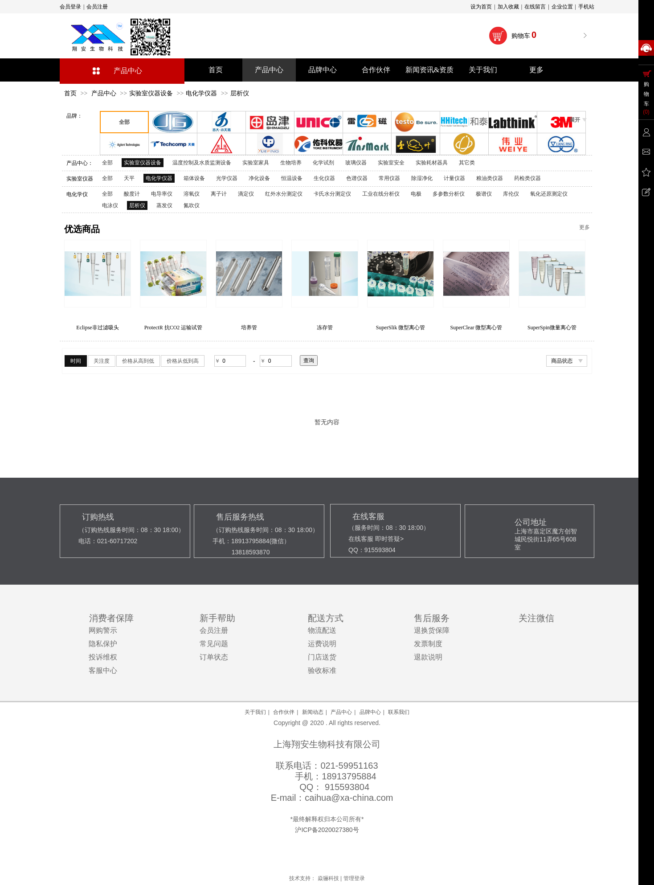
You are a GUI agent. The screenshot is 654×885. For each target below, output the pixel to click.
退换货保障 (432, 630)
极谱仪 (484, 194)
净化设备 (259, 178)
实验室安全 (391, 163)
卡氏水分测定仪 (332, 194)
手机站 (586, 7)
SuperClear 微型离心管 (552, 327)
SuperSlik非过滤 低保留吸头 (97, 327)
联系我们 (398, 712)
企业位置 (562, 7)
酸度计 (132, 194)
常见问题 (214, 643)
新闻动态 (312, 712)
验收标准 (322, 670)
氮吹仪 (192, 205)
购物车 (524, 35)
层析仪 (239, 93)
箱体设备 (194, 178)
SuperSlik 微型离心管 (476, 327)
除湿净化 (422, 178)
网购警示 (103, 630)
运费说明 (322, 643)
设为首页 (481, 7)
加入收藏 (508, 7)
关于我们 (255, 712)
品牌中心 (370, 712)
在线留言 (535, 7)
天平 (129, 178)
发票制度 (428, 643)
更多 (584, 227)
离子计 (219, 194)
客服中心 (103, 670)
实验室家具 (255, 163)
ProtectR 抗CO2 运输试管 (249, 327)
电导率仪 (161, 194)
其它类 (467, 163)
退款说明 (428, 657)
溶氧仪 (192, 194)
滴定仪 (246, 194)
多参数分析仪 (449, 194)
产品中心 (128, 70)
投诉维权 (103, 657)
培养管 (325, 327)
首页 (70, 93)
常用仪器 (389, 178)
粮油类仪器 (489, 178)
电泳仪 (110, 205)
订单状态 (214, 657)
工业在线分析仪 (381, 194)
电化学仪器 (201, 93)
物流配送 (322, 630)
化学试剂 (323, 163)
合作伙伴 (283, 712)
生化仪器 (324, 178)
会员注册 (97, 7)
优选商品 (82, 229)
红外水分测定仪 (283, 194)
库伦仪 (511, 194)
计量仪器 (454, 178)
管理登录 (354, 878)
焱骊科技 (328, 878)
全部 (107, 163)
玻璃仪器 (356, 163)
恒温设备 (291, 178)
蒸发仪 (164, 205)
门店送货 (322, 657)
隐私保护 (103, 643)
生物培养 (291, 163)
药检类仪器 (527, 178)
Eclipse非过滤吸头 (173, 327)
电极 (416, 194)
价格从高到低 (138, 361)
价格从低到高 (183, 361)
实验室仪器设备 (151, 93)
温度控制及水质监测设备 (201, 163)
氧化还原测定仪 (549, 194)
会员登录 (70, 7)
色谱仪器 (357, 178)
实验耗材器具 (432, 163)
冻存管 (400, 327)
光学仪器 (226, 178)
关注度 (102, 361)
